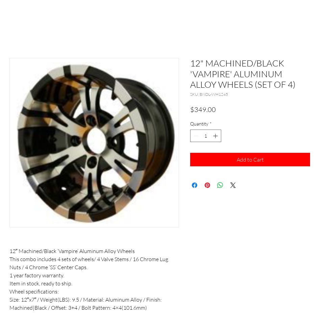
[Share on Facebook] (194, 185)
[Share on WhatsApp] (220, 185)
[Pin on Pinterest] (207, 185)
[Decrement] (195, 136)
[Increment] (216, 136)
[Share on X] (233, 185)
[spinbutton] (206, 136)
